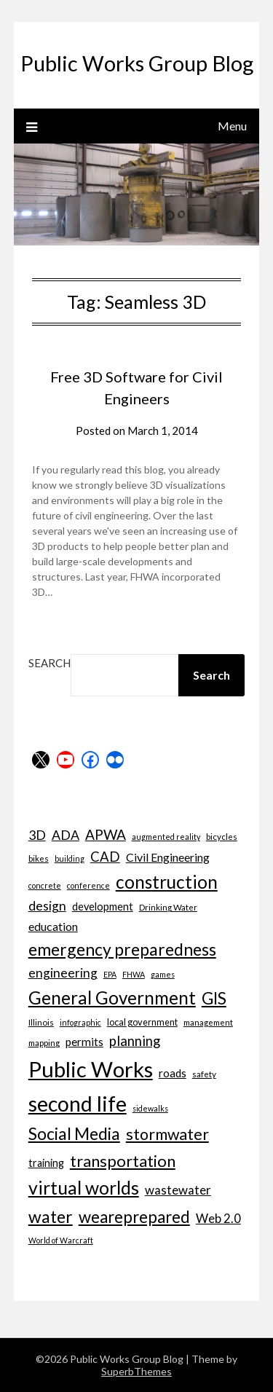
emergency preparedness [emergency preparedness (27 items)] (122, 949)
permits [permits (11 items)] (84, 1041)
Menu (232, 126)
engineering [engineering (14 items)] (63, 972)
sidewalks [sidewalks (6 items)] (150, 1108)
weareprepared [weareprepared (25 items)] (134, 1217)
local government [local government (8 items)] (142, 1022)
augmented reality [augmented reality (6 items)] (166, 836)
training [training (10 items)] (46, 1163)
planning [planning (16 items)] (134, 1041)
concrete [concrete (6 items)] (44, 885)
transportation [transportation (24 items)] (122, 1161)
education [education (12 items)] (53, 926)
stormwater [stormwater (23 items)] (167, 1134)
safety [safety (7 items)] (204, 1074)
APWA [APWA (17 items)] (105, 834)
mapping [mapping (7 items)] (44, 1042)
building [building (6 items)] (69, 858)
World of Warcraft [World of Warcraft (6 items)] (60, 1240)
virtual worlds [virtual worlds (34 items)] (83, 1187)
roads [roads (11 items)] (172, 1073)
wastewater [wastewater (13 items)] (178, 1190)
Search (49, 662)
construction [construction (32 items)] (167, 881)
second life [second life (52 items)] (77, 1103)
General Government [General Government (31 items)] (112, 997)
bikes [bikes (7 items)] (38, 858)
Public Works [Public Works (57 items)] (90, 1069)
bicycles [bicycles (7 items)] (221, 836)
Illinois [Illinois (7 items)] (41, 1022)
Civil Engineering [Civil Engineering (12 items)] (168, 857)
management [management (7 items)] (208, 1022)
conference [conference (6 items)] (88, 885)
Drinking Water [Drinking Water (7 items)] (168, 907)
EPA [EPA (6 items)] (109, 974)
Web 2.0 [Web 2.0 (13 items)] (218, 1218)
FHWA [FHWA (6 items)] (133, 974)
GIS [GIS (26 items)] (214, 998)
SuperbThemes (136, 1371)
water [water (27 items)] (50, 1216)
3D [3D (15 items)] (37, 835)
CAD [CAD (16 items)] (105, 857)
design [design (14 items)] (47, 905)
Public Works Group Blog (136, 63)
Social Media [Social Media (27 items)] (74, 1133)
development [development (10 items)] (102, 906)
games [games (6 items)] (163, 974)
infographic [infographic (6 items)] (80, 1022)
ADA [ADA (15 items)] (65, 835)
